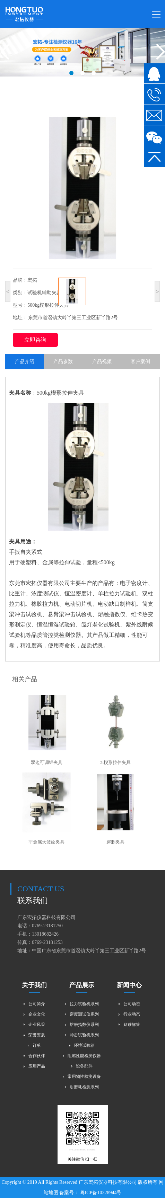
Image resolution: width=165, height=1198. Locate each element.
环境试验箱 (84, 1045)
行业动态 (131, 1014)
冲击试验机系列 (84, 1035)
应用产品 (36, 1066)
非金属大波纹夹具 (46, 842)
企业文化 (36, 1014)
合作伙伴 (36, 1055)
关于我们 (34, 985)
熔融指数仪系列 (84, 1024)
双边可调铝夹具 (46, 762)
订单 (37, 1045)
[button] (71, 73)
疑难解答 (131, 1024)
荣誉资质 (36, 1035)
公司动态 (131, 1003)
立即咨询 (35, 340)
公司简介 (36, 1003)
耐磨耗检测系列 (84, 1086)
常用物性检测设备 (84, 1076)
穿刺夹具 (115, 842)
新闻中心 (129, 985)
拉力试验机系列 (84, 1003)
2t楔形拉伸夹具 (115, 762)
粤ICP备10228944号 (100, 1192)
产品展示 (81, 985)
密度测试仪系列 (84, 1014)
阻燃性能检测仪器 (84, 1055)
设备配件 (84, 1066)
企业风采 (36, 1024)
